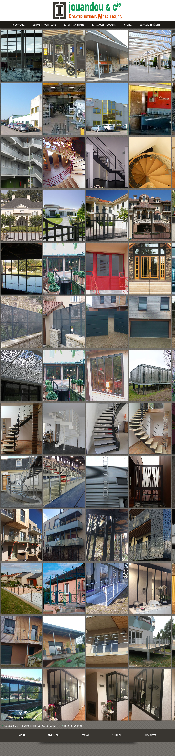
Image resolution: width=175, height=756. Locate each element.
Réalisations (53, 735)
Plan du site (117, 735)
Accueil (22, 735)
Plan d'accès (150, 735)
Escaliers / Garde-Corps (45, 25)
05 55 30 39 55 (75, 726)
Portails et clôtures (151, 25)
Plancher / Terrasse (75, 25)
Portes (129, 25)
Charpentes (20, 25)
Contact (85, 735)
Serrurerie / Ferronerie (105, 25)
